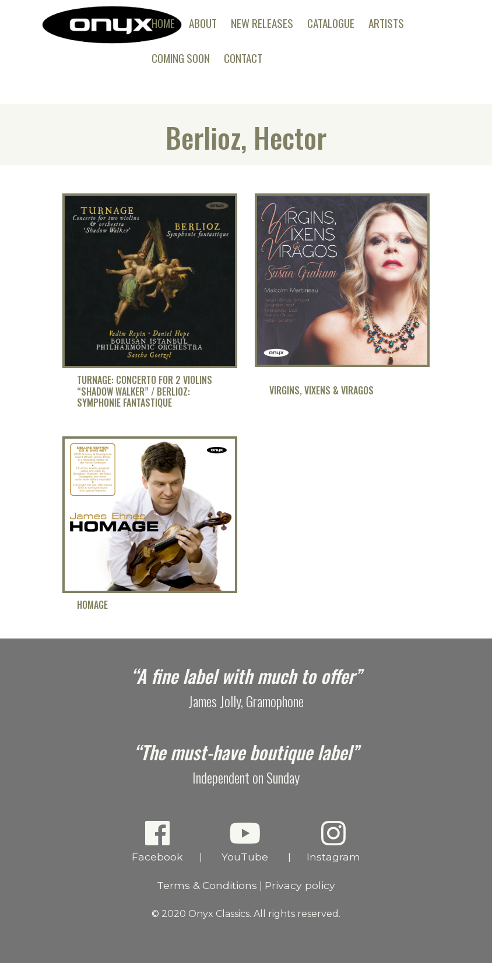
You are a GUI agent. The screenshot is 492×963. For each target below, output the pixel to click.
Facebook (157, 841)
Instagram (333, 841)
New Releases (262, 23)
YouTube (245, 841)
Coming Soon (181, 58)
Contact (243, 58)
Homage (92, 605)
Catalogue (330, 23)
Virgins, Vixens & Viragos (321, 390)
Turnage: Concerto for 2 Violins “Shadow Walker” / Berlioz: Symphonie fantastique (144, 391)
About (203, 23)
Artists (386, 23)
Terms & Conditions (207, 885)
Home (163, 23)
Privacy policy (300, 885)
